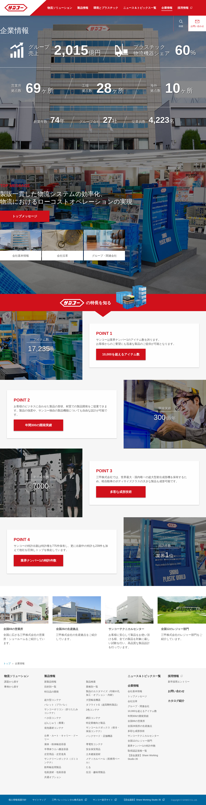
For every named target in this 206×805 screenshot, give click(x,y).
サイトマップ (39, 799)
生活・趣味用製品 (95, 772)
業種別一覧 (92, 686)
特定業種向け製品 (95, 723)
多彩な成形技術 (136, 731)
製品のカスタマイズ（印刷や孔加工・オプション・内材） (103, 693)
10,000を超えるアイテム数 (142, 711)
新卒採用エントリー (179, 681)
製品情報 (49, 676)
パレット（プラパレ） (56, 704)
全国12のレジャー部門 (140, 740)
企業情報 (133, 685)
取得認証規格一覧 (137, 750)
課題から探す (11, 681)
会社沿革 (132, 701)
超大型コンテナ (52, 699)
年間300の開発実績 (138, 716)
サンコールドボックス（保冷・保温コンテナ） (103, 729)
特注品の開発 (51, 691)
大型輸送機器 (93, 699)
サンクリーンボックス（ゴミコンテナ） (61, 760)
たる (88, 767)
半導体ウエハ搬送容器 (56, 749)
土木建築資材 (93, 754)
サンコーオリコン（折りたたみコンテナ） (61, 711)
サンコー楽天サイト (103, 799)
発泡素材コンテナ (54, 727)
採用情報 (173, 676)
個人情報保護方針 (17, 799)
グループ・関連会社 (138, 706)
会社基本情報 (135, 691)
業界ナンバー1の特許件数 (142, 745)
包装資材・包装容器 (55, 772)
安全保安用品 (93, 749)
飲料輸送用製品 (52, 767)
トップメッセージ (137, 696)
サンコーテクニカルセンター (143, 735)
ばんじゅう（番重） (55, 723)
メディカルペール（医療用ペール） (103, 760)
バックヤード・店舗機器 (99, 736)
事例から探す (11, 686)
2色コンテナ (92, 709)
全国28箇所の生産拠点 (140, 726)
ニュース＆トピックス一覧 (144, 676)
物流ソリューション (16, 676)
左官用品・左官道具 (55, 754)
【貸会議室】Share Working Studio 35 (143, 757)
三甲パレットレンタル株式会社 (67, 799)
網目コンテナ (93, 718)
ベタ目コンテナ (52, 718)
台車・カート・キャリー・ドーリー (61, 737)
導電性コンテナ (94, 744)
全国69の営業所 (136, 721)
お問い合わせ (176, 691)
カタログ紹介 (176, 700)
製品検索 (91, 681)
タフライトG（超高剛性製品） (102, 704)
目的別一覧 (50, 686)
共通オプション (52, 777)
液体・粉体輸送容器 (55, 744)
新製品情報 (50, 681)
